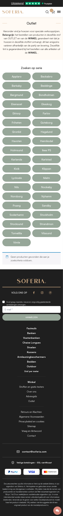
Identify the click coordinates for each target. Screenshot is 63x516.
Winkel (31, 382)
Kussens (31, 352)
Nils (16, 187)
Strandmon (46, 224)
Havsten (17, 141)
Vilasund (46, 233)
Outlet (31, 401)
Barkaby (17, 85)
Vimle (16, 242)
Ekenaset (16, 104)
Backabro (46, 76)
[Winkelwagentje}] (53, 12)
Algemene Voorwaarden (31, 416)
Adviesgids (31, 396)
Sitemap (31, 426)
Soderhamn (17, 214)
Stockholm (46, 214)
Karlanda (16, 159)
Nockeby (46, 187)
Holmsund (16, 150)
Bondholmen (46, 95)
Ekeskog (46, 104)
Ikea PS (46, 150)
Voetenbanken (31, 337)
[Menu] (59, 12)
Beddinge (46, 85)
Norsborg (17, 196)
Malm (46, 177)
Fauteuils (32, 328)
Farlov (46, 113)
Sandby (46, 205)
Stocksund (16, 224)
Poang (17, 205)
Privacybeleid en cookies (31, 421)
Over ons (31, 391)
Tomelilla (16, 233)
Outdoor (31, 366)
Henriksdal (46, 141)
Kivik (16, 168)
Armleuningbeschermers (31, 356)
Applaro (16, 76)
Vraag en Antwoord (32, 430)
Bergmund (16, 95)
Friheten (16, 122)
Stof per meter (31, 371)
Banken (31, 333)
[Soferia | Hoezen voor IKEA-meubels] (13, 12)
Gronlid (16, 131)
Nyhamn (46, 196)
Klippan (46, 168)
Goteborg (46, 122)
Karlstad (46, 159)
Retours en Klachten (31, 411)
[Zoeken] (47, 12)
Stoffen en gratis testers (31, 386)
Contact (31, 435)
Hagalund (46, 131)
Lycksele (16, 177)
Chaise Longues (32, 342)
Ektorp (17, 113)
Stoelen (31, 347)
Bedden (31, 361)
